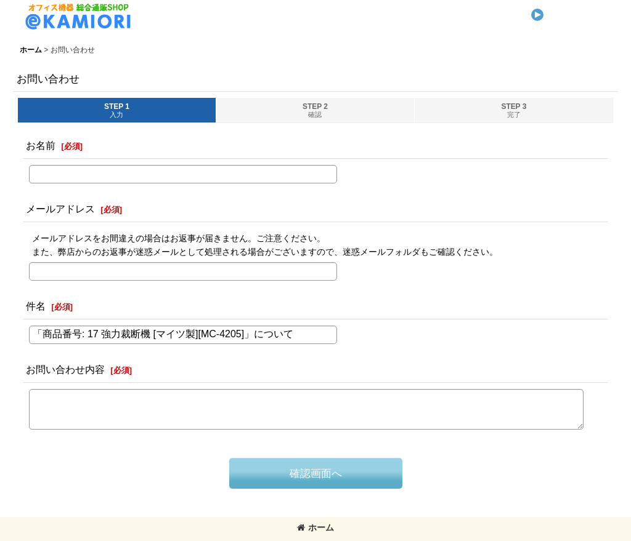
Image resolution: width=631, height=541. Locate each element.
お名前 (40, 145)
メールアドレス (60, 208)
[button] (569, 10)
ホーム (315, 527)
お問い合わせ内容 (65, 369)
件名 (36, 305)
